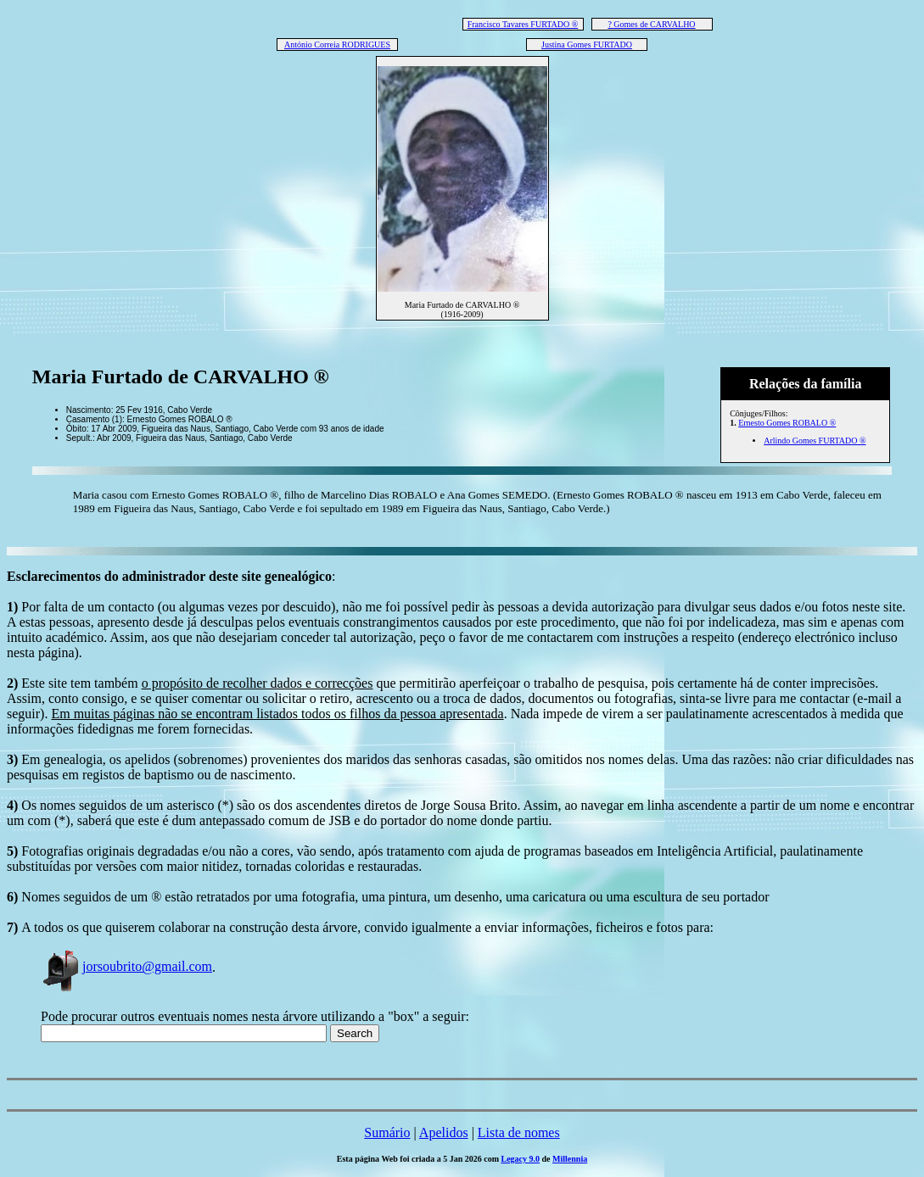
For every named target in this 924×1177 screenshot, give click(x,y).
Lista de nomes (519, 1132)
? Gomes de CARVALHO (651, 24)
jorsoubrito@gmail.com (126, 966)
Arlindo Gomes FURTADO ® (814, 440)
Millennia (569, 1158)
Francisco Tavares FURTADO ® (523, 24)
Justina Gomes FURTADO (586, 44)
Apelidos (443, 1132)
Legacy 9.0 (520, 1158)
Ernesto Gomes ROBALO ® (787, 422)
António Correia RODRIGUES (337, 44)
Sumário (387, 1132)
